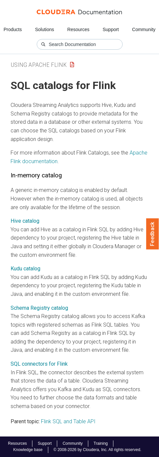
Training (101, 443)
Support (110, 29)
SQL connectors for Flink (39, 364)
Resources (78, 29)
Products (13, 29)
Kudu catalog (25, 268)
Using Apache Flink (39, 65)
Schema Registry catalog (39, 308)
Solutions (44, 29)
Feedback (152, 234)
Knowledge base (28, 449)
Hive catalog (25, 221)
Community (144, 29)
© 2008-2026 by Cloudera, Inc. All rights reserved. (97, 449)
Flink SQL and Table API (68, 421)
